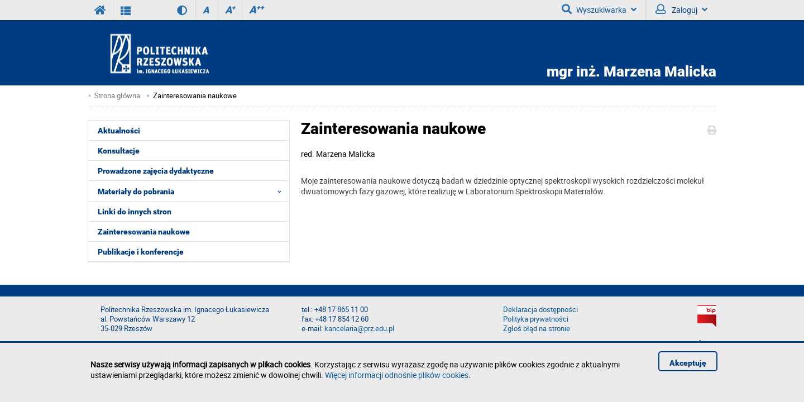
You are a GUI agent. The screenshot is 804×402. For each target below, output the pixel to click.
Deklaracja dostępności (540, 309)
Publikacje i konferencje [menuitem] (141, 251)
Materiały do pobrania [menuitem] (193, 191)
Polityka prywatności (535, 319)
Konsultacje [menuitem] (119, 150)
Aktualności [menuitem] (119, 130)
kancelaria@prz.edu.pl (359, 328)
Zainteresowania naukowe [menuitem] (144, 231)
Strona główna (117, 95)
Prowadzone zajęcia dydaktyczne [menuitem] (156, 170)
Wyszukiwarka (599, 9)
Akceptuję (687, 362)
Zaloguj (681, 9)
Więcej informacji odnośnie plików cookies (396, 375)
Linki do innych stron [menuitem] (134, 211)
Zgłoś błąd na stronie (536, 328)
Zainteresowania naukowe (195, 95)
